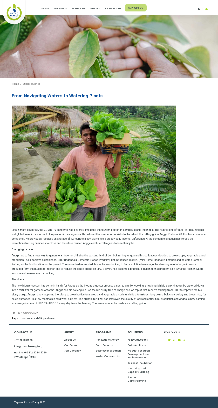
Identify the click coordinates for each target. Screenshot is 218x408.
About (45, 8)
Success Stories (31, 83)
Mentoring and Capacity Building (138, 370)
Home (15, 83)
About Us (70, 339)
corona (26, 318)
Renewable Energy (107, 339)
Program (60, 8)
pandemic (49, 318)
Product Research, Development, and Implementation (138, 354)
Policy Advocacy (137, 339)
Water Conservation (108, 356)
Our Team (70, 345)
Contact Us (113, 8)
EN (206, 9)
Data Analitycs (136, 345)
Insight (95, 8)
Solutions (78, 8)
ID (198, 9)
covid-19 (36, 318)
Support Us (135, 8)
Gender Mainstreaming (136, 379)
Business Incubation (108, 350)
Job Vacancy (72, 350)
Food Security (104, 345)
